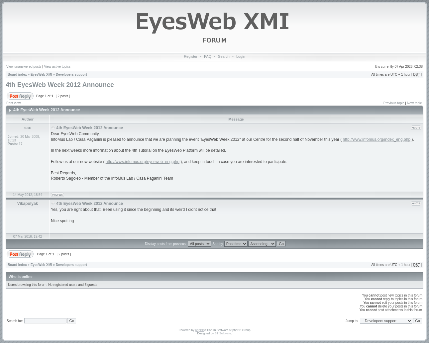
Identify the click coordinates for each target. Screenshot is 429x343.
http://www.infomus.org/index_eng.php (376, 139)
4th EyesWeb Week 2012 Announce (60, 84)
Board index (17, 74)
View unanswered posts (23, 66)
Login (240, 56)
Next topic (414, 103)
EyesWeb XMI (41, 74)
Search (224, 56)
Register (190, 56)
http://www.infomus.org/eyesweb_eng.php (142, 161)
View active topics (57, 66)
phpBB (199, 330)
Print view (13, 103)
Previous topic (393, 103)
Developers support (71, 74)
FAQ (207, 56)
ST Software (223, 333)
